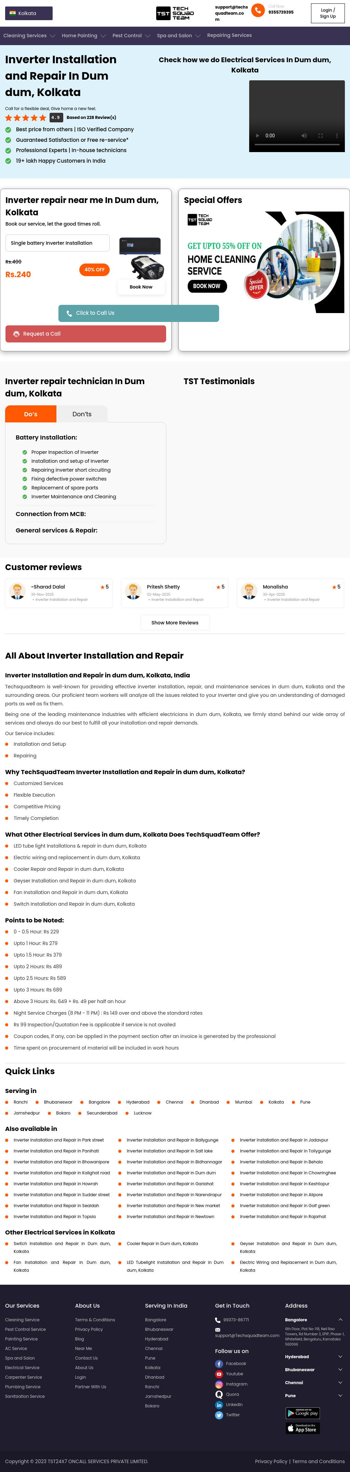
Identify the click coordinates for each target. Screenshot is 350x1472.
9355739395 (281, 12)
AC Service (16, 1348)
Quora (227, 1394)
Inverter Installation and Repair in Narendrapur (174, 1195)
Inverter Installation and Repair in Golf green (285, 1205)
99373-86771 (236, 1320)
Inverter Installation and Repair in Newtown (170, 1216)
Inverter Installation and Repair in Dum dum (171, 1173)
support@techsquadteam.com (231, 13)
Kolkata (276, 1102)
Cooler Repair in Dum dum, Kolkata (162, 1243)
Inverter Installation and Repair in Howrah (56, 1184)
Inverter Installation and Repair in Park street (59, 1140)
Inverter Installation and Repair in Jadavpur (284, 1140)
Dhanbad (209, 1102)
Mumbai (243, 1102)
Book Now (141, 287)
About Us (84, 1367)
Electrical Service (22, 1367)
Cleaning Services (30, 36)
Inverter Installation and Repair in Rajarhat (283, 1216)
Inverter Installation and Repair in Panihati (56, 1151)
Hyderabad (138, 1102)
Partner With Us (90, 1387)
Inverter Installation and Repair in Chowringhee (288, 1173)
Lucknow (143, 1113)
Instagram (231, 1384)
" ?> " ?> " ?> (57, 243)
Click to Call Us (95, 312)
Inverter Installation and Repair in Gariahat (170, 1184)
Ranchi (21, 1102)
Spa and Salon (179, 36)
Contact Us (86, 1358)
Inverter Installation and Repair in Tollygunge (285, 1151)
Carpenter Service (23, 1377)
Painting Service (21, 1339)
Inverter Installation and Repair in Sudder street (62, 1195)
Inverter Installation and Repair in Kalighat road (62, 1173)
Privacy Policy (89, 1329)
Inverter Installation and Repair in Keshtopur (284, 1184)
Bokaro (63, 1113)
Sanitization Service (25, 1396)
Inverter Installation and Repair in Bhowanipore (61, 1162)
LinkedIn (228, 1404)
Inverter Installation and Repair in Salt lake (170, 1151)
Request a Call (41, 333)
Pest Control (132, 36)
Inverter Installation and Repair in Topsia (55, 1216)
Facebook (230, 1363)
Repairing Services (229, 35)
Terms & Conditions (95, 1320)
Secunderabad (102, 1113)
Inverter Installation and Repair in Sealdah (56, 1205)
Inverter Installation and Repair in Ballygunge (172, 1140)
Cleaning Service (22, 1320)
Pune (305, 1102)
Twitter (227, 1415)
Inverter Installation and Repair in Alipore (281, 1195)
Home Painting (84, 36)
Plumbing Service (22, 1387)
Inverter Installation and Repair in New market (173, 1205)
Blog (79, 1339)
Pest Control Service (25, 1329)
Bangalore (99, 1102)
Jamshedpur (27, 1113)
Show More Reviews (175, 622)
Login (80, 1377)
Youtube (229, 1374)
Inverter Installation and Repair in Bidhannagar (174, 1162)
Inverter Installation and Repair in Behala (281, 1162)
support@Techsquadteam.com (247, 1335)
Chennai (174, 1102)
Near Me (83, 1348)
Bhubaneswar (58, 1102)
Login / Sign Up (328, 13)
